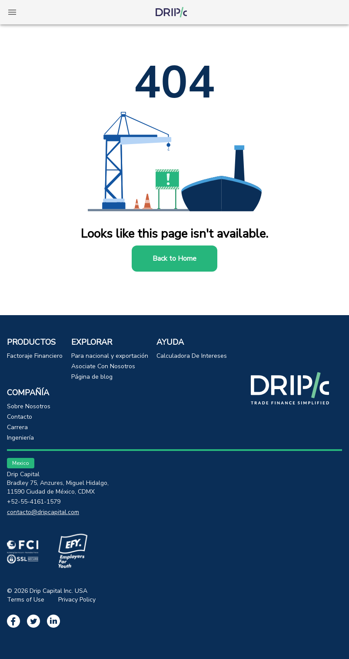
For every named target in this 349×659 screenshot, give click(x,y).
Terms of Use (25, 599)
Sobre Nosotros (28, 406)
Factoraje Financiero (35, 356)
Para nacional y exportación (109, 356)
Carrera (17, 427)
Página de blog (92, 377)
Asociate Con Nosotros (103, 366)
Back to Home (174, 258)
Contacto (19, 417)
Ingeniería (20, 438)
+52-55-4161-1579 (33, 502)
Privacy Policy (77, 599)
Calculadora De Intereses (191, 356)
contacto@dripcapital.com (43, 512)
